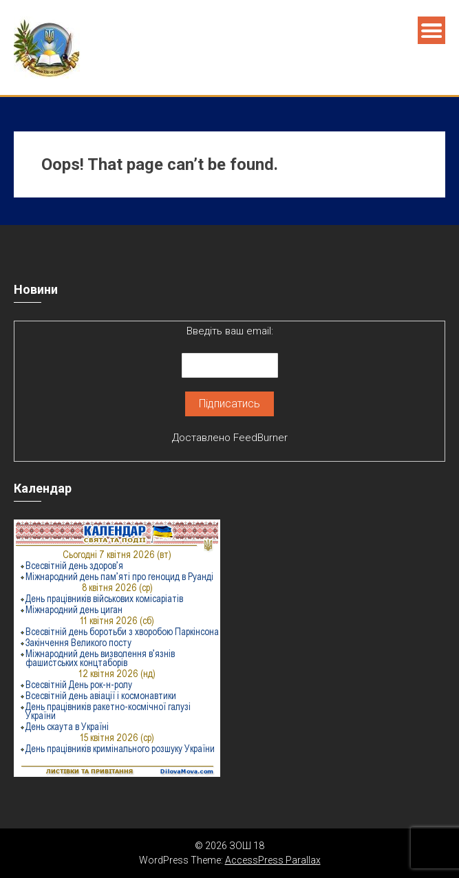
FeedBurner (260, 437)
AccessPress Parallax (273, 860)
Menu (431, 30)
